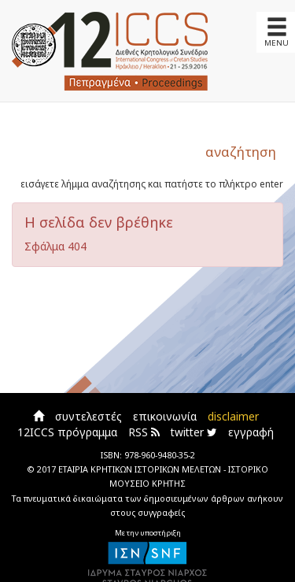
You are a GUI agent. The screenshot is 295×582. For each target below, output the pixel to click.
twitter (194, 431)
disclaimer (233, 416)
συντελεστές (88, 416)
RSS (144, 431)
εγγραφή (251, 431)
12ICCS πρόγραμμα (67, 431)
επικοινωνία (165, 416)
